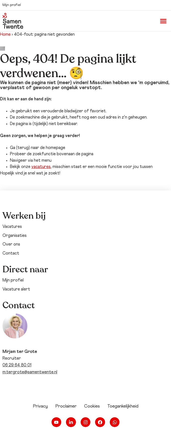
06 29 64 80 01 (16, 365)
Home (5, 34)
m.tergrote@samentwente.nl (29, 372)
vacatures (41, 167)
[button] (163, 21)
